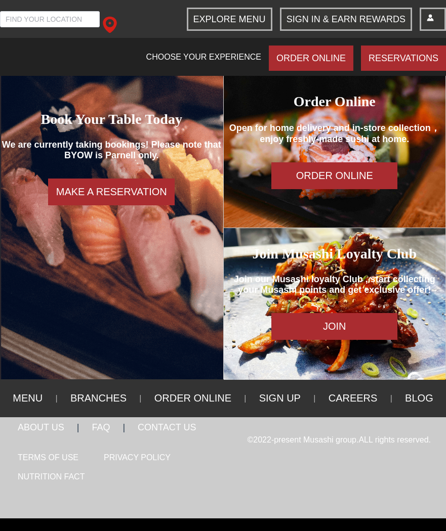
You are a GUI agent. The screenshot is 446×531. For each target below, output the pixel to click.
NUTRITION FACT (51, 476)
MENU (28, 398)
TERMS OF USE (48, 457)
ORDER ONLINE (311, 58)
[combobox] (50, 19)
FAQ (101, 427)
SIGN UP (280, 398)
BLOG (419, 398)
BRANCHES (98, 398)
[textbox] (50, 19)
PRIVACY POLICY (137, 457)
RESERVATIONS (403, 58)
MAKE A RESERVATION (111, 191)
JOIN (334, 326)
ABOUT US (41, 427)
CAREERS (353, 398)
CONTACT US (167, 427)
